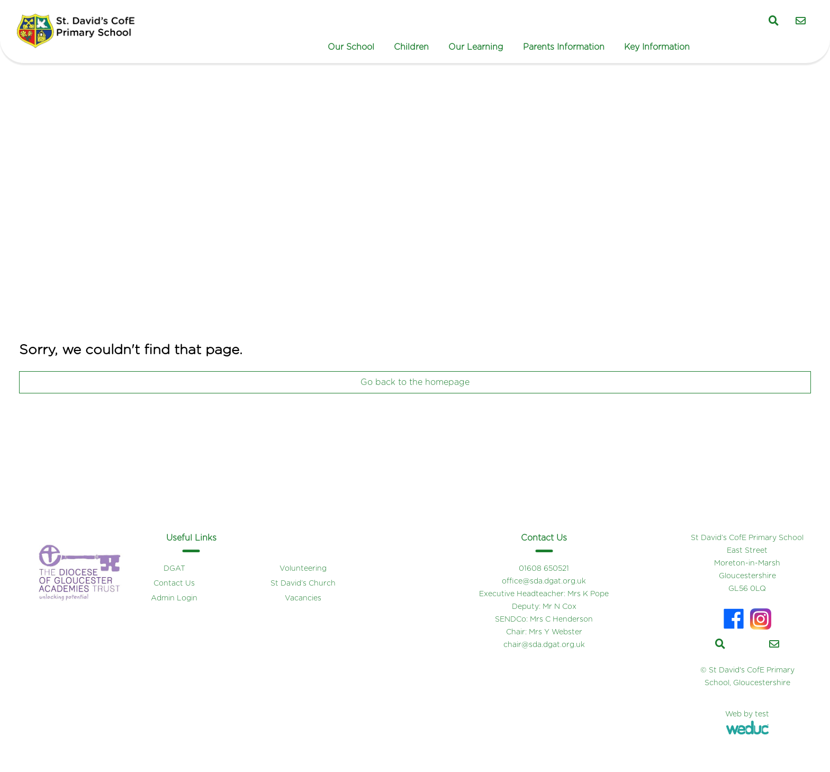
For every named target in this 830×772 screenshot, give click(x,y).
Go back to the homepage (415, 382)
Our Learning (475, 47)
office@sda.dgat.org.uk (544, 581)
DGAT (174, 568)
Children (411, 47)
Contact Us (174, 583)
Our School (351, 47)
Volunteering (303, 568)
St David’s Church (303, 583)
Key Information (657, 47)
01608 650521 (544, 568)
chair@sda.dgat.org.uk (544, 645)
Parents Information (564, 47)
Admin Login (174, 598)
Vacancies (303, 598)
